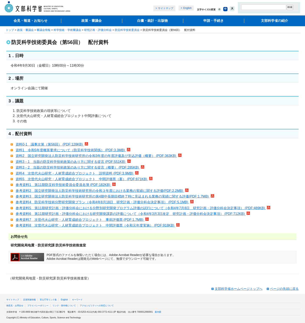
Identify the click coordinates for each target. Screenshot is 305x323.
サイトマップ (165, 8)
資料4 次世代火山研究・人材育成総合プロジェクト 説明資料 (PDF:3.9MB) (77, 173)
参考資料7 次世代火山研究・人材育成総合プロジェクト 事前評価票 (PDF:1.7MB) (82, 219)
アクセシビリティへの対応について (97, 305)
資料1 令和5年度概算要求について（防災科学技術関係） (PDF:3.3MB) (73, 150)
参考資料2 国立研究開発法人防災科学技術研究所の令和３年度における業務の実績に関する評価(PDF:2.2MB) (102, 190)
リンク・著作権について (64, 305)
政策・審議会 (91, 20)
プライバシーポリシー (38, 305)
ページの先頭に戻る (284, 288)
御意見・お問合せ (14, 305)
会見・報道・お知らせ (30, 20)
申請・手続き (213, 20)
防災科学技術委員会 (127, 30)
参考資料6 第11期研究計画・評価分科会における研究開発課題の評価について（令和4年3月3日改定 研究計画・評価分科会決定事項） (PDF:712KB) (133, 214)
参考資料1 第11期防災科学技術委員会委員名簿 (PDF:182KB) (66, 185)
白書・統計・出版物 (152, 20)
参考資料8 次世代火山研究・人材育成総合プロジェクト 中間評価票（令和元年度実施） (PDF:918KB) (98, 225)
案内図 (158, 312)
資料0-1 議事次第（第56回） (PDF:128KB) (52, 144)
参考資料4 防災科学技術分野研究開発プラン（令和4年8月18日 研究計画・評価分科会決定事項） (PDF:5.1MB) (105, 202)
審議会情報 (43, 30)
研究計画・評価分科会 (98, 30)
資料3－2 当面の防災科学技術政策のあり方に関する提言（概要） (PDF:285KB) (80, 167)
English (187, 8)
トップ (10, 30)
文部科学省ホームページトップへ (238, 288)
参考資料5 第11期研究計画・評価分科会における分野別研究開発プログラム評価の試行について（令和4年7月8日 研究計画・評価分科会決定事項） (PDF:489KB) (143, 208)
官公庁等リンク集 (48, 299)
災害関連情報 (29, 299)
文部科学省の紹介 (274, 20)
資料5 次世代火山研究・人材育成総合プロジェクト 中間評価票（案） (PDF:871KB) (84, 179)
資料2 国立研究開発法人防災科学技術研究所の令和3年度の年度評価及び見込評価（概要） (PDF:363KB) (99, 156)
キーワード (77, 299)
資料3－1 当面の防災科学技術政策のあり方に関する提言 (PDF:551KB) (73, 162)
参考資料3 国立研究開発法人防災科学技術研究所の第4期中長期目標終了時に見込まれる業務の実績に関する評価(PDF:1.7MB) (115, 196)
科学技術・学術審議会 (67, 30)
